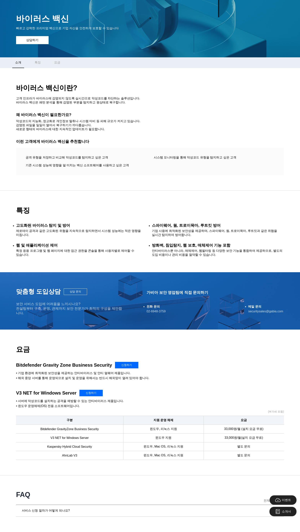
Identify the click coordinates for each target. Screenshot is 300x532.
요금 (57, 62)
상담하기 (32, 40)
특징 (38, 62)
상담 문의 (75, 291)
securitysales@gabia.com (265, 311)
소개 (18, 62)
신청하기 (126, 364)
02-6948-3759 (156, 311)
